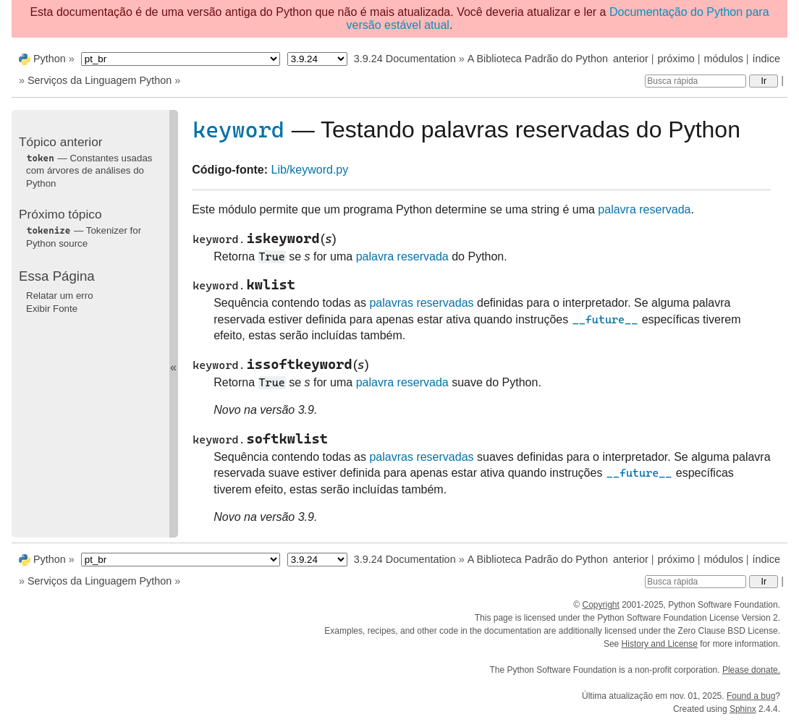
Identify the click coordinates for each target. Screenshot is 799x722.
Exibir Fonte (51, 308)
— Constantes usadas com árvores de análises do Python (89, 171)
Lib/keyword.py (310, 169)
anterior (630, 58)
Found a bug (751, 696)
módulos (723, 58)
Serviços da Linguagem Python (100, 80)
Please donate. (751, 670)
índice (766, 58)
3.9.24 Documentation (405, 58)
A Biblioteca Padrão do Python (538, 58)
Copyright (600, 605)
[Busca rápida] (695, 81)
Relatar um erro (59, 295)
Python (49, 58)
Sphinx (743, 709)
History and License (660, 644)
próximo (676, 58)
